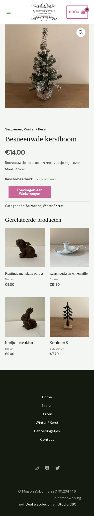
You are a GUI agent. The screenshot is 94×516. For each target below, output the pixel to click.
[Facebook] (47, 468)
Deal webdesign (39, 504)
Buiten (47, 414)
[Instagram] (36, 468)
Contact (47, 439)
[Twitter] (57, 468)
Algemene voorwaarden (32, 498)
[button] (80, 32)
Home (47, 397)
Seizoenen (13, 129)
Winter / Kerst (35, 129)
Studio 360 (67, 504)
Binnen (47, 405)
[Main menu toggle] (9, 12)
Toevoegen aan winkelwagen (29, 192)
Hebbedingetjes (47, 431)
